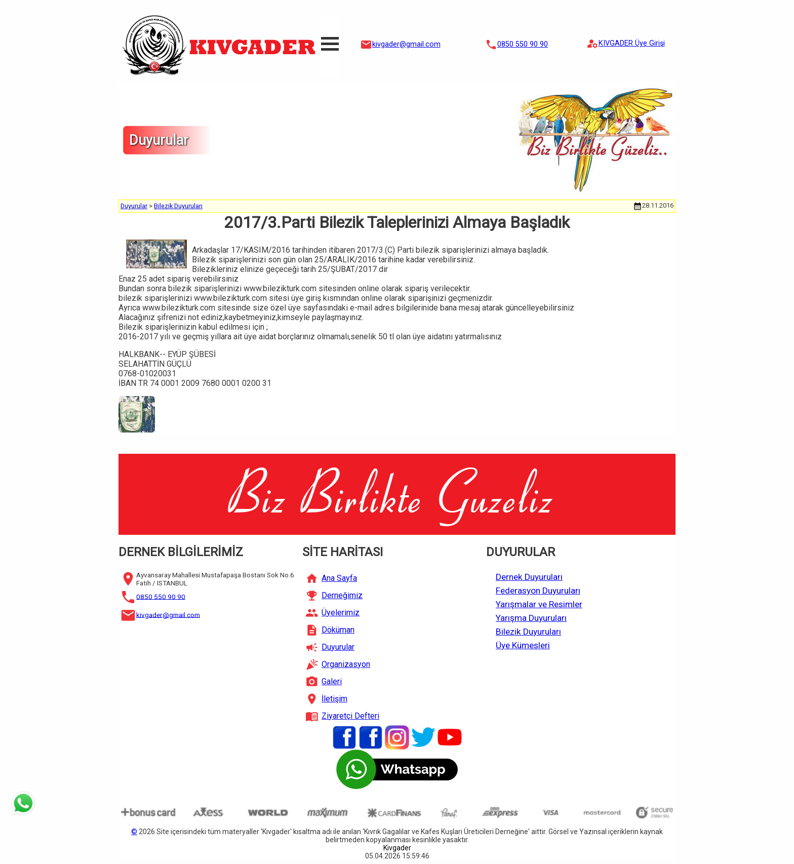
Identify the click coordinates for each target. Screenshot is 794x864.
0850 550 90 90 (522, 44)
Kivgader (397, 848)
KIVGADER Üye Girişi (632, 43)
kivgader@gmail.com (406, 44)
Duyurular (134, 206)
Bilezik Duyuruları (178, 206)
